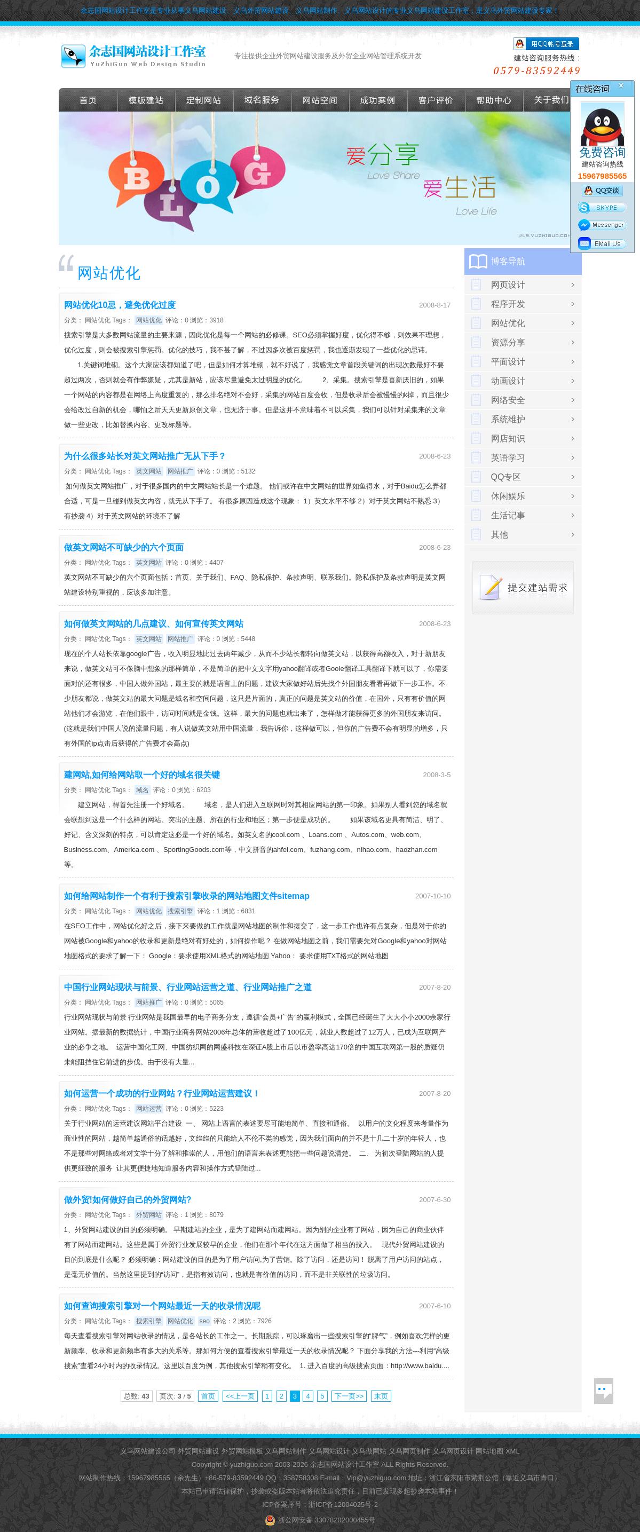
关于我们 (553, 100)
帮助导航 (495, 100)
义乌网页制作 (409, 1451)
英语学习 (508, 457)
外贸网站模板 (242, 1451)
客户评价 (437, 100)
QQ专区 (506, 476)
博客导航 (508, 261)
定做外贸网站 (205, 100)
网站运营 (149, 1108)
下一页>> (349, 1396)
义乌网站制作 (285, 1451)
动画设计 (508, 380)
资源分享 (508, 342)
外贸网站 (149, 1215)
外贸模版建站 (147, 100)
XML (512, 1451)
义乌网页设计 (453, 1451)
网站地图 (489, 1451)
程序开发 (508, 304)
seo (205, 1321)
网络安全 (508, 400)
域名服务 (263, 100)
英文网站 (149, 471)
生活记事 (508, 515)
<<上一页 (240, 1396)
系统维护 (508, 419)
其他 (499, 534)
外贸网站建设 (198, 1451)
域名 (142, 790)
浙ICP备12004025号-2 (343, 1505)
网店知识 (508, 438)
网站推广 (180, 471)
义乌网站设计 (329, 1451)
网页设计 (508, 284)
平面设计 (508, 361)
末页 (381, 1396)
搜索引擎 (180, 911)
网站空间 (321, 100)
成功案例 (379, 100)
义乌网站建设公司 (148, 1451)
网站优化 (97, 320)
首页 (88, 100)
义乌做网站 (369, 1451)
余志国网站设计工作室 (345, 1464)
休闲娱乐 (508, 496)
